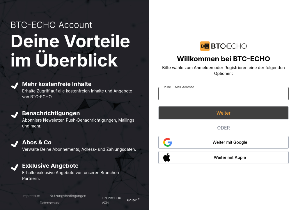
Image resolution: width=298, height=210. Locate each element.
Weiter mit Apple (230, 157)
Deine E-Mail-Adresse (178, 87)
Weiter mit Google (229, 142)
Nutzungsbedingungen (67, 196)
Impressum (31, 196)
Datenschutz (50, 203)
